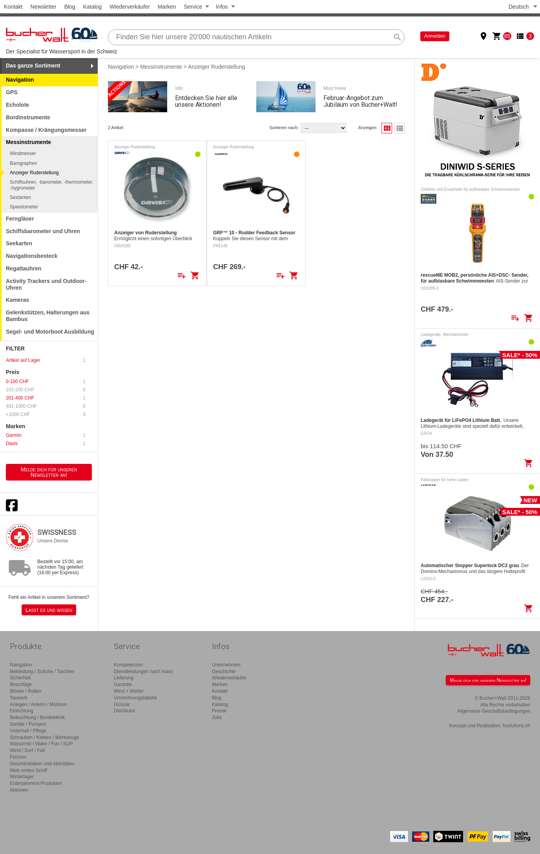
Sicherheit (20, 678)
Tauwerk (18, 698)
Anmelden (434, 36)
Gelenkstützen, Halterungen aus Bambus (47, 315)
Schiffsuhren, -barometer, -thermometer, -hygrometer (51, 184)
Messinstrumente (161, 67)
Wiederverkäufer (129, 7)
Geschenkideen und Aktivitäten (42, 763)
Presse (219, 710)
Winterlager (22, 776)
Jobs (217, 717)
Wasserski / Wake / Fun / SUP (41, 743)
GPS (12, 92)
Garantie (123, 684)
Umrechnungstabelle (135, 698)
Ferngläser (20, 218)
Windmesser (23, 153)
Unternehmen (226, 665)
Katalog (92, 7)
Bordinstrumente (28, 117)
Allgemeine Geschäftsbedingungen (493, 711)
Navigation (20, 80)
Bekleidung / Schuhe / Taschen (42, 671)
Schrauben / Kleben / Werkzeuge (44, 737)
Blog (69, 7)
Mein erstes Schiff (28, 770)
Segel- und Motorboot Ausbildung (50, 331)
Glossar (122, 704)
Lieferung (123, 678)
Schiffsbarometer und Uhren (43, 231)
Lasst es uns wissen (49, 610)
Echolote (17, 105)
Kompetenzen (128, 665)
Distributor (124, 710)
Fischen (18, 757)
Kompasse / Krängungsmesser (46, 130)
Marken (167, 7)
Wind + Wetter (129, 691)
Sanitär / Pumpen (28, 724)
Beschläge (21, 684)
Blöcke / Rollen (25, 691)
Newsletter (43, 7)
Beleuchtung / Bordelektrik (37, 717)
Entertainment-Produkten (36, 783)
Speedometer (24, 207)
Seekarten (19, 243)
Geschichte (223, 671)
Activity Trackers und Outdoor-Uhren (46, 284)
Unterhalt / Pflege (28, 731)
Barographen (23, 163)
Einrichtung (21, 710)
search (397, 37)
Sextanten (20, 197)
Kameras (17, 300)
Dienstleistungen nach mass (143, 671)
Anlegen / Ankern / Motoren (38, 704)
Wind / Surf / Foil (27, 750)
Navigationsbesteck (32, 256)
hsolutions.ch (516, 725)
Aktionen (19, 790)
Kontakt (13, 7)
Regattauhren (23, 268)
